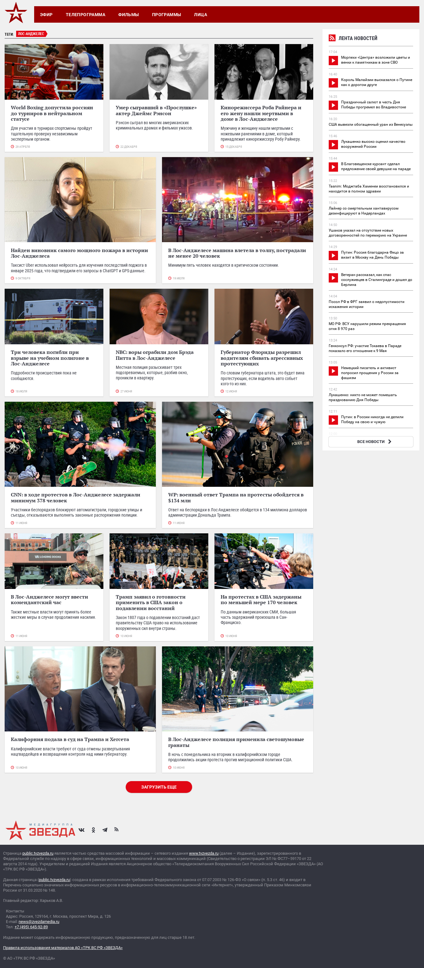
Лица (200, 14)
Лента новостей (353, 38)
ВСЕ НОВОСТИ (375, 441)
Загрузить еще (159, 787)
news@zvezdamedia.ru (39, 921)
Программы (166, 14)
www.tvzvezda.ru (204, 853)
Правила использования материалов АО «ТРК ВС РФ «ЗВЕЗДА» (63, 947)
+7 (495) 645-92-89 (31, 927)
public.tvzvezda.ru (37, 853)
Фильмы (128, 14)
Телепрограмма (85, 14)
